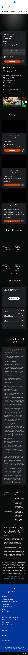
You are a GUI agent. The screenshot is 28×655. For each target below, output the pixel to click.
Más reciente (5, 11)
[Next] (26, 102)
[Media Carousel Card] (12, 102)
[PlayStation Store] (7, 7)
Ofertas (20, 11)
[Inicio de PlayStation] (14, 2)
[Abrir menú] (1, 2)
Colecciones (13, 11)
